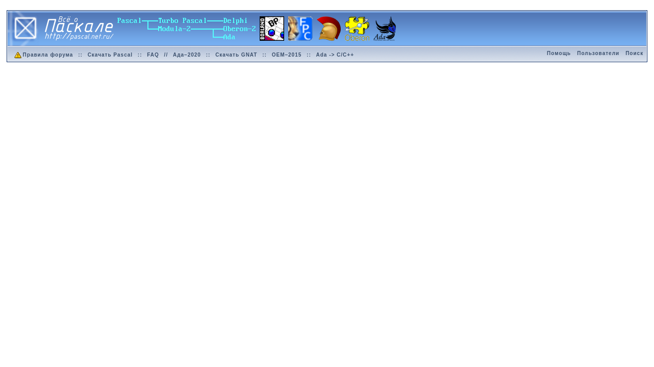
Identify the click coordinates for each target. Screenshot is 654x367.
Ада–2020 (187, 55)
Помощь (559, 53)
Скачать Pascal (110, 55)
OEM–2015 (287, 55)
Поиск (634, 53)
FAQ (153, 55)
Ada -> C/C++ (335, 55)
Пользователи (598, 53)
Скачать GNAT (236, 55)
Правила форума (43, 55)
